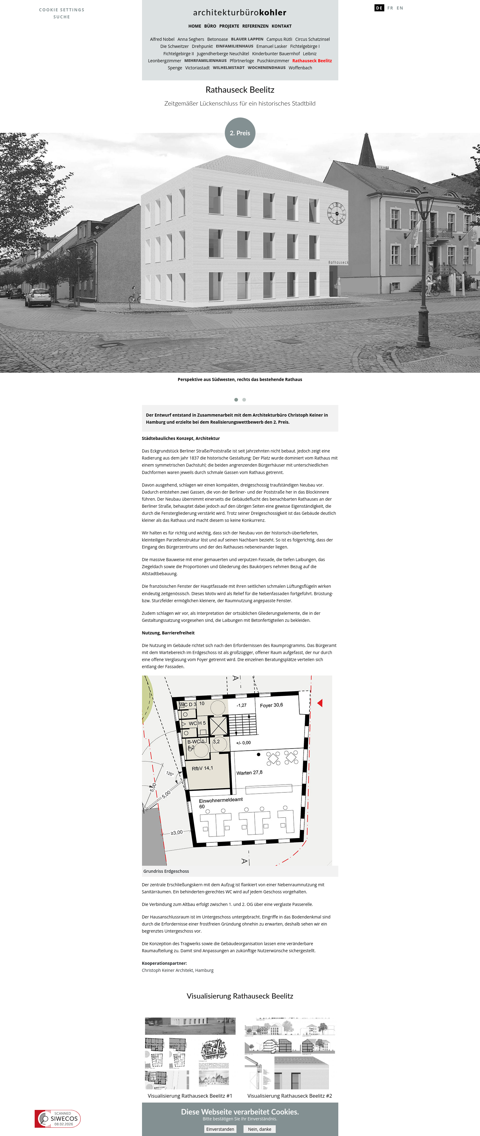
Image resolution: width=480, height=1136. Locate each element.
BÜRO (210, 26)
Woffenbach (300, 68)
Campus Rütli (279, 39)
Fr (390, 8)
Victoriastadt (197, 68)
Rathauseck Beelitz (312, 61)
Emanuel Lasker (271, 46)
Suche (61, 17)
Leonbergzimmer (164, 61)
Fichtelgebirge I (305, 46)
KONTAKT (282, 26)
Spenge (175, 68)
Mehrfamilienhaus (205, 60)
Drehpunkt (202, 46)
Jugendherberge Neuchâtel (223, 53)
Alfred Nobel (162, 39)
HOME (194, 26)
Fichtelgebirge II (178, 53)
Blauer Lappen (247, 39)
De (379, 8)
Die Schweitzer (174, 46)
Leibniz (310, 53)
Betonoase (217, 39)
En (400, 8)
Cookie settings (62, 10)
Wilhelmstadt (229, 67)
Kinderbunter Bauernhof (276, 53)
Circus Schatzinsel (312, 39)
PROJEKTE (229, 26)
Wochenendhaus (267, 67)
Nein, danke (259, 1131)
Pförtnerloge (242, 61)
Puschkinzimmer (273, 61)
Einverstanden (220, 1131)
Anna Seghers (191, 39)
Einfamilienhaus (234, 46)
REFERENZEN (255, 26)
